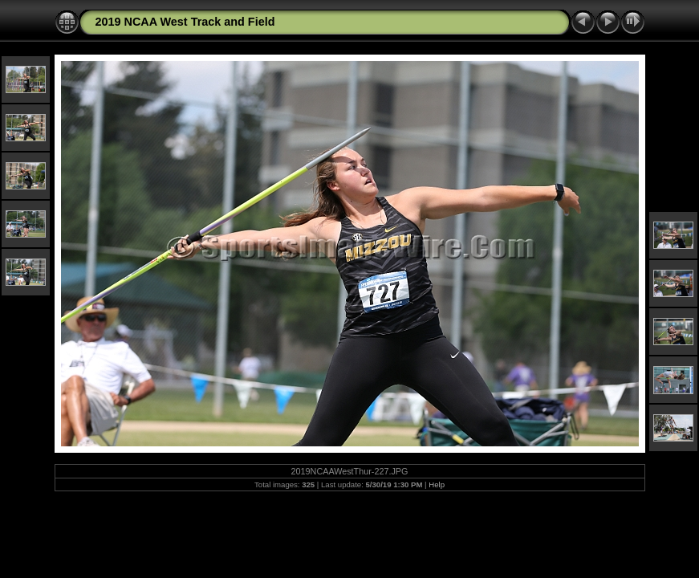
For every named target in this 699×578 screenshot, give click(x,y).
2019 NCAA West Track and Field (185, 21)
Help (437, 484)
